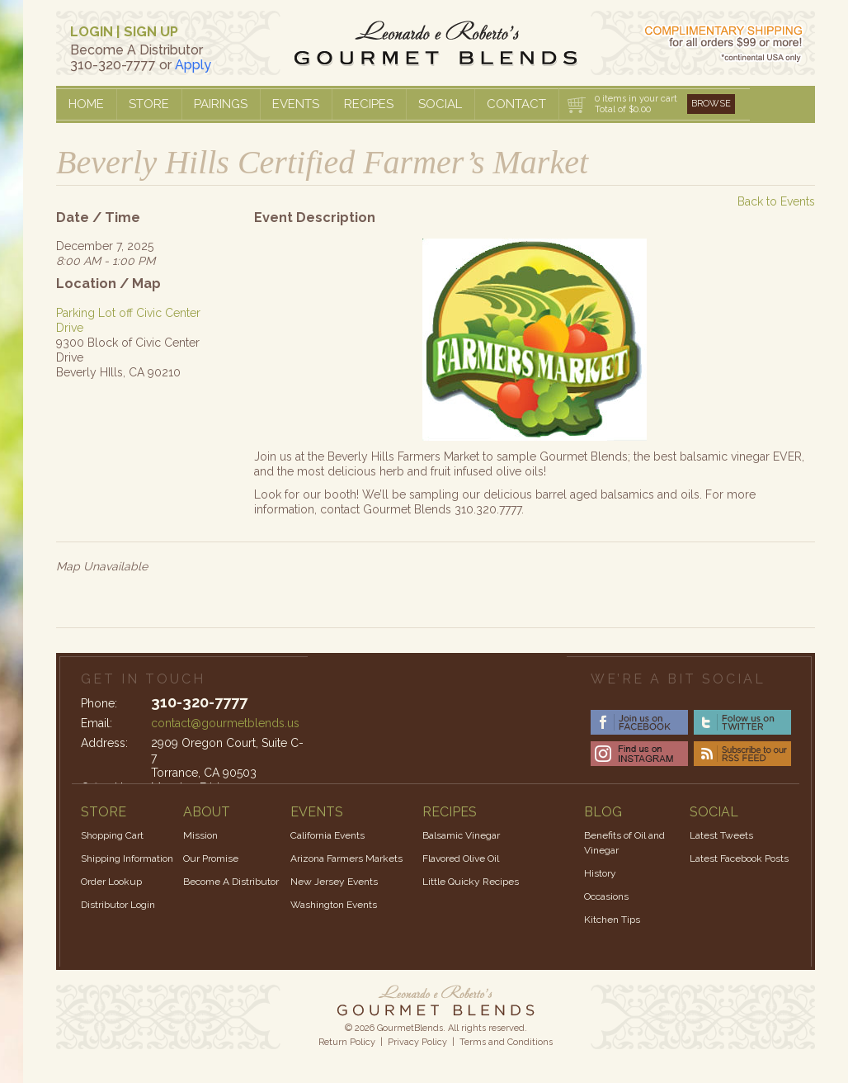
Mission (200, 835)
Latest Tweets (721, 835)
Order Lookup (111, 881)
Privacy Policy (417, 1042)
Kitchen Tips (612, 919)
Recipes (368, 104)
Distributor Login (118, 904)
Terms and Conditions (506, 1042)
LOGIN (91, 32)
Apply (193, 65)
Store (149, 104)
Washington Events (333, 904)
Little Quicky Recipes (470, 881)
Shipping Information (127, 858)
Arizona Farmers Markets (346, 858)
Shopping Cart (112, 835)
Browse (711, 103)
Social (440, 104)
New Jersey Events (334, 881)
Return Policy (346, 1042)
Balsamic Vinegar (461, 835)
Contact (516, 104)
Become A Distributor (231, 881)
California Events (327, 835)
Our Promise (210, 858)
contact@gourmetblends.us (225, 723)
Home (86, 104)
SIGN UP (151, 32)
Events (295, 104)
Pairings (220, 104)
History (600, 873)
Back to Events (776, 201)
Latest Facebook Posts (739, 858)
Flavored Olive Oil (460, 858)
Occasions (606, 896)
